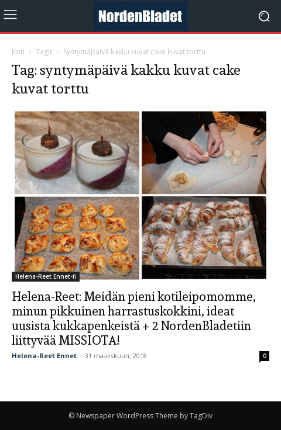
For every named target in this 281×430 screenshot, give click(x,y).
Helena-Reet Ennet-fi (45, 276)
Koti (18, 52)
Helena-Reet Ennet (44, 355)
